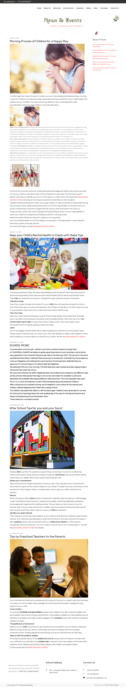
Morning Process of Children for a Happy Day (39, 41)
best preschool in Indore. (75, 337)
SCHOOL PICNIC (20, 345)
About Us (47, 8)
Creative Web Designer (111, 685)
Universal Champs (26, 685)
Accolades (104, 8)
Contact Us (114, 8)
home (39, 8)
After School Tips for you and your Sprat (36, 408)
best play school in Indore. (44, 226)
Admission (57, 8)
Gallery (88, 8)
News (96, 8)
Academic (79, 8)
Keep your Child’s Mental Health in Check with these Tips (46, 235)
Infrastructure (68, 8)
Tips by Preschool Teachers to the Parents (37, 536)
